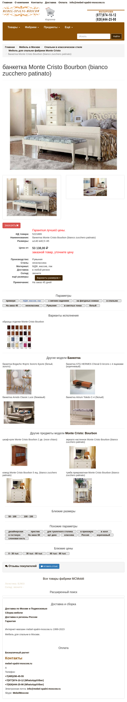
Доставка (50, 2)
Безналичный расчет (17, 652)
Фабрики (32, 27)
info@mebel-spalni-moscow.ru (87, 2)
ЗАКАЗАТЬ (11, 225)
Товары (14, 27)
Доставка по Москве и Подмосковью (26, 608)
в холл (104, 531)
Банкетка (74, 358)
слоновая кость (16, 538)
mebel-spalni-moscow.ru (18, 663)
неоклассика (32, 305)
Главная (7, 2)
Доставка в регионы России (21, 617)
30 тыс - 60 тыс (34, 553)
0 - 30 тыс (13, 553)
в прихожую (86, 531)
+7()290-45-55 (14, 676)
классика (69, 535)
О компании (22, 2)
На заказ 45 (12, 305)
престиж (35, 531)
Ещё (69, 27)
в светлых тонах (73, 305)
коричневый (103, 535)
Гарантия (10, 621)
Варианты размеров (49, 278)
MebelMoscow (21, 693)
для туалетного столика (60, 531)
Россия (85, 535)
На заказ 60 (34, 535)
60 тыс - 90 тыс (58, 553)
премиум (10, 301)
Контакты (37, 2)
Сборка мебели (14, 612)
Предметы (52, 27)
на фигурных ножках (88, 301)
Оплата (62, 2)
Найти (116, 36)
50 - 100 (12, 516)
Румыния (52, 305)
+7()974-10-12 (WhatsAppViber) (24, 680)
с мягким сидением (58, 301)
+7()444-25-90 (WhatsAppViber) (24, 684)
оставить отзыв (49, 566)
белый (92, 305)
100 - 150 (28, 516)
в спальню (112, 301)
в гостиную (14, 535)
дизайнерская (15, 531)
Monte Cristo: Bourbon (81, 433)
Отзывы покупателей (21, 566)
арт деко (52, 535)
